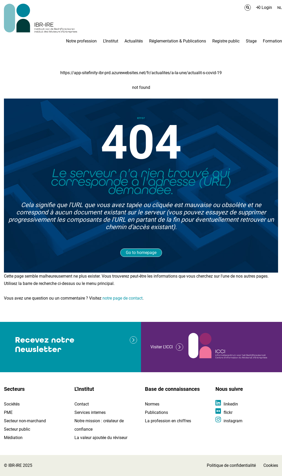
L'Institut (110, 41)
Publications (156, 412)
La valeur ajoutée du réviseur (100, 437)
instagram (233, 420)
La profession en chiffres (168, 420)
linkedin (231, 404)
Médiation (13, 437)
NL (279, 8)
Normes (152, 404)
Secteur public (17, 429)
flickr (228, 412)
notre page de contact (122, 298)
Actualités (133, 41)
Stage (251, 41)
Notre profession (81, 41)
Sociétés (12, 404)
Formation (272, 41)
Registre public (226, 41)
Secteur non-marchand (25, 420)
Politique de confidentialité (231, 465)
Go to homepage (141, 252)
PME (8, 412)
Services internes (90, 412)
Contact (81, 404)
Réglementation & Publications (177, 41)
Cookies (270, 465)
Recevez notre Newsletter (44, 344)
